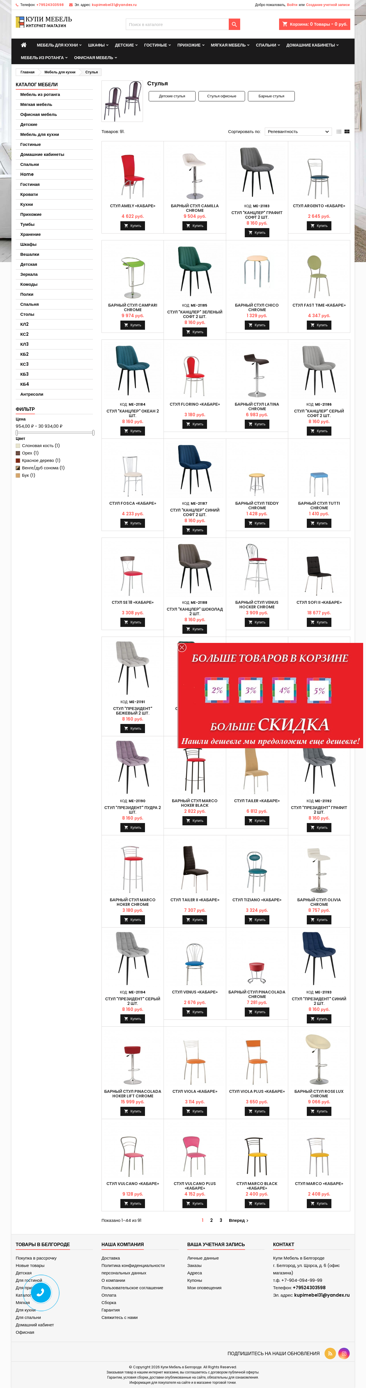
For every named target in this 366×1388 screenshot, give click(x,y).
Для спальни (28, 1317)
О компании (113, 1280)
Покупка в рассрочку (36, 1258)
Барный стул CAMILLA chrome (195, 208)
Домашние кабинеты (311, 45)
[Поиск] (183, 24)
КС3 (24, 364)
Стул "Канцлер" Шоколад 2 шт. (195, 611)
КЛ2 (24, 324)
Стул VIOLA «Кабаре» (194, 1091)
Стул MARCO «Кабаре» (319, 1183)
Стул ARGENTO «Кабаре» (319, 206)
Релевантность (299, 131)
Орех (30, 453)
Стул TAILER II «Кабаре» (194, 900)
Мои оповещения (204, 1288)
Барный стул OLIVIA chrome (319, 902)
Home (27, 174)
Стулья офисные (221, 96)
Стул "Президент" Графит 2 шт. (319, 810)
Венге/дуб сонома (43, 468)
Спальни (266, 45)
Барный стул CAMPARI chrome (132, 307)
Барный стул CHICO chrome (257, 307)
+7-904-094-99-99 (301, 1280)
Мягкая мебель (228, 45)
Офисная (25, 1332)
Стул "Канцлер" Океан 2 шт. (133, 413)
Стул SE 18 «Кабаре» (133, 602)
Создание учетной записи (328, 4)
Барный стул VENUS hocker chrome (257, 605)
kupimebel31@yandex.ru (114, 4)
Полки (26, 294)
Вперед (239, 1220)
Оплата (109, 1295)
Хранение (30, 234)
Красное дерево (41, 460)
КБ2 (24, 354)
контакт (283, 1244)
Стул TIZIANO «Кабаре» (256, 900)
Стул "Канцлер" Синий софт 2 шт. (194, 512)
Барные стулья (271, 96)
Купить (135, 225)
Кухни (26, 204)
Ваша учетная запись (216, 1244)
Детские (124, 45)
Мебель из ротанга (42, 58)
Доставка (111, 1258)
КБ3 (24, 374)
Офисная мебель (93, 58)
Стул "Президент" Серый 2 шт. (132, 1001)
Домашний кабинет (35, 1325)
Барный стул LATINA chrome (257, 406)
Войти (292, 4)
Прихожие (188, 45)
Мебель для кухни (57, 45)
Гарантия (111, 1310)
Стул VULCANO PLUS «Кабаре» (195, 1186)
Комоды (28, 284)
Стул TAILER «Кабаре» (257, 801)
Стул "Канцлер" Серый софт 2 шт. (319, 413)
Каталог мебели (37, 84)
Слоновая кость (41, 445)
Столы (27, 314)
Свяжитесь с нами (120, 1317)
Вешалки (29, 254)
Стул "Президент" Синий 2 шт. (319, 1001)
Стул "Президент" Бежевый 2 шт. (132, 711)
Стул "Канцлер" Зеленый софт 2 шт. (194, 314)
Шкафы (96, 45)
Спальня (29, 304)
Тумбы (27, 224)
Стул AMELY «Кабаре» (132, 206)
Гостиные (155, 45)
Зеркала (29, 274)
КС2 (24, 334)
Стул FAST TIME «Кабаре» (319, 305)
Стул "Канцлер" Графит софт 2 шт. (257, 215)
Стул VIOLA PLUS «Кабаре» (257, 1091)
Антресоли (31, 394)
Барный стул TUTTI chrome (319, 505)
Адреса (194, 1273)
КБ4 (24, 384)
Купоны (194, 1280)
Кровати (29, 194)
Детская (28, 264)
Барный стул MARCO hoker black (195, 803)
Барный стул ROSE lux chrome (319, 1094)
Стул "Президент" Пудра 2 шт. (132, 810)
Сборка (109, 1302)
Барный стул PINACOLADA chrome (256, 994)
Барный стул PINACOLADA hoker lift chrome (132, 1094)
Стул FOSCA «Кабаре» (132, 503)
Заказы (194, 1265)
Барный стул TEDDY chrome (257, 505)
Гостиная (30, 184)
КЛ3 (24, 344)
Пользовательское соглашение (132, 1288)
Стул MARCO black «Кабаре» (256, 1186)
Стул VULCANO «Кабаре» (132, 1183)
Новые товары (30, 1265)
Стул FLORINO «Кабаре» (195, 404)
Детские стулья (172, 96)
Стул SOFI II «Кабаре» (319, 602)
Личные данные (203, 1258)
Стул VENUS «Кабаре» (195, 992)
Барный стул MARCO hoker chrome (133, 902)
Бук (28, 475)
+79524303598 (50, 4)
